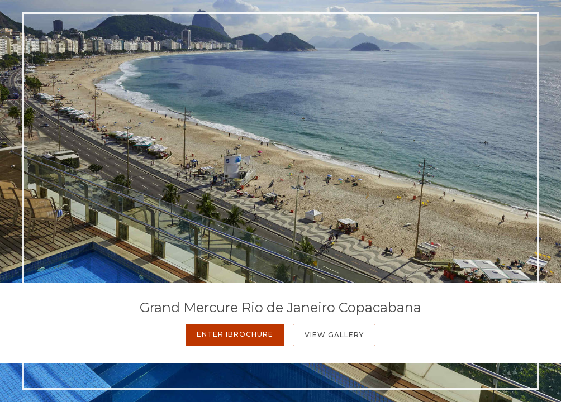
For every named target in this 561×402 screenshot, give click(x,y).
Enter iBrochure (235, 334)
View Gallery (334, 335)
